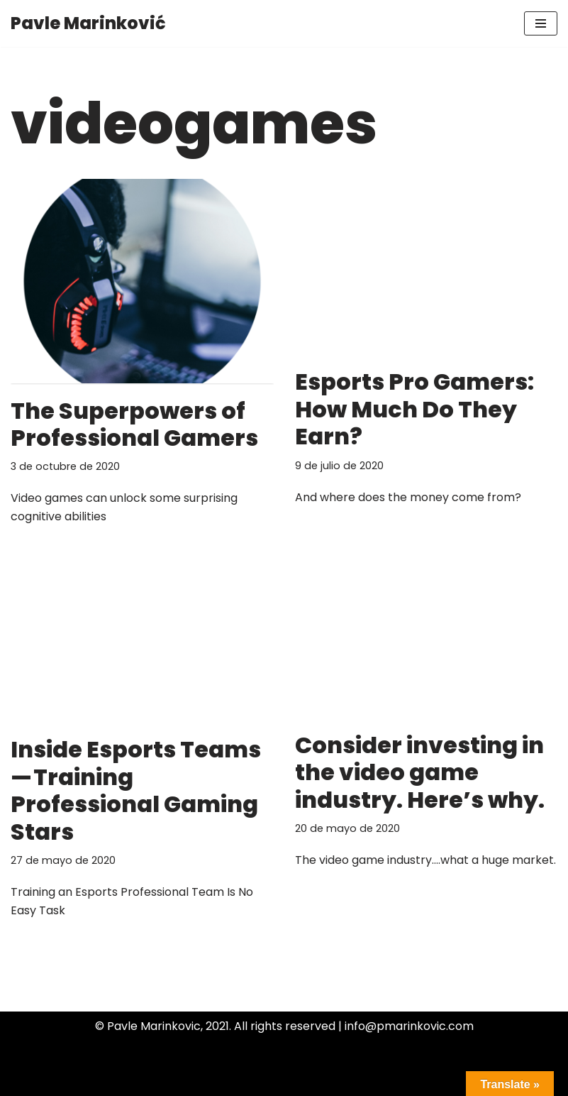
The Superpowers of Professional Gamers (134, 424)
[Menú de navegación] (540, 23)
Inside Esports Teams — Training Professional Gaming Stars (136, 790)
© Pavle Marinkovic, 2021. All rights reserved (215, 1026)
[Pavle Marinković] (88, 23)
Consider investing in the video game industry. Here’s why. (420, 772)
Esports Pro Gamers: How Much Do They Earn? (414, 409)
